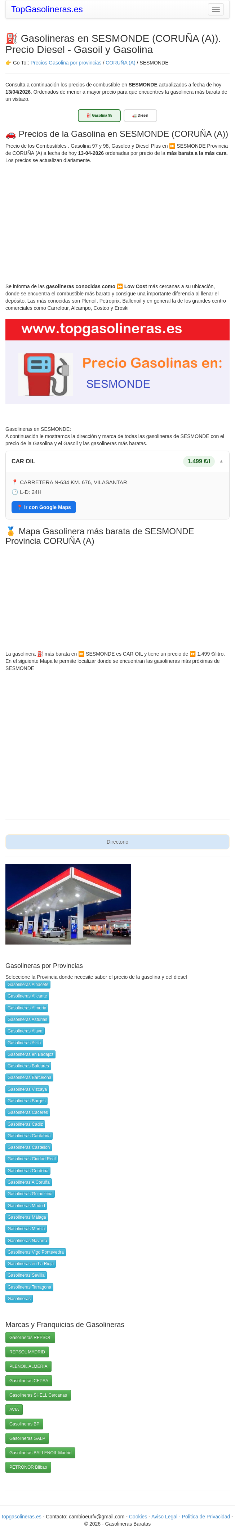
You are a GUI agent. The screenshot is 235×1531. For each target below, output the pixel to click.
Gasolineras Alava (25, 1031)
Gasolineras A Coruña (29, 1182)
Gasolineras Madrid (26, 1205)
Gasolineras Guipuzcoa (30, 1193)
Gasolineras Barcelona (29, 1077)
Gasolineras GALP (27, 1438)
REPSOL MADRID (27, 1351)
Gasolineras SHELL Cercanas (38, 1395)
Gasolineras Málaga (27, 1217)
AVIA (14, 1409)
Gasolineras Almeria (27, 1007)
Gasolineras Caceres (28, 1112)
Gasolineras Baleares (28, 1065)
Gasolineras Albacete (28, 984)
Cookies (138, 1516)
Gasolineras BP (24, 1424)
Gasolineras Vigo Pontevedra (36, 1252)
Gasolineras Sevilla (26, 1275)
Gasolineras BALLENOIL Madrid (40, 1452)
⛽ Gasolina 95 (99, 115)
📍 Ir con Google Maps (44, 507)
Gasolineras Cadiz (25, 1124)
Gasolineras (19, 1298)
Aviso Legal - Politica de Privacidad (191, 1516)
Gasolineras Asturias (27, 1019)
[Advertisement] (117, 218)
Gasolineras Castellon (29, 1147)
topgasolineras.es (21, 1516)
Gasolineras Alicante (27, 996)
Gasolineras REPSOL (30, 1337)
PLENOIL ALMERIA (28, 1366)
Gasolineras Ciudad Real (32, 1158)
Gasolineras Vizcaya (27, 1089)
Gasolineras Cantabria (29, 1135)
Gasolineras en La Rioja (31, 1263)
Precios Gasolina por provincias (66, 63)
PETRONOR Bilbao (28, 1467)
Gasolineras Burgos (26, 1100)
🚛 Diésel (140, 115)
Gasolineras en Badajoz (30, 1054)
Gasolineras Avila (24, 1042)
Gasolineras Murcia (26, 1228)
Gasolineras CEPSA (28, 1380)
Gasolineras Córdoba (28, 1170)
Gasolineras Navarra (27, 1240)
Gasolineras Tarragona (29, 1287)
